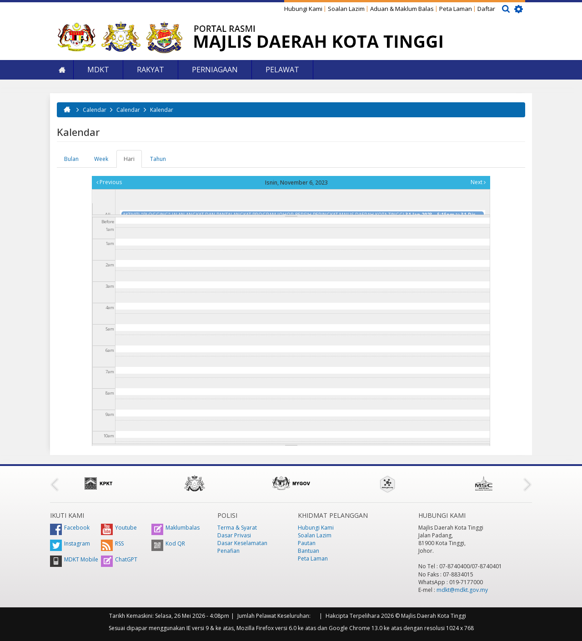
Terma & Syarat (237, 527)
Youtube (119, 527)
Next (478, 182)
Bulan (71, 159)
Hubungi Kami (303, 9)
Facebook (70, 527)
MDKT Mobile (74, 559)
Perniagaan (215, 70)
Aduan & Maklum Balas (402, 9)
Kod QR (168, 543)
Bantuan (308, 551)
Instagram (70, 543)
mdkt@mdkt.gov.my (462, 590)
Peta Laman (455, 9)
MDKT (98, 70)
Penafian (228, 551)
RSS (112, 543)
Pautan (307, 543)
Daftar (486, 9)
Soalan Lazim (346, 9)
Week (101, 159)
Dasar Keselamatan (242, 543)
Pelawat (282, 70)
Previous (109, 182)
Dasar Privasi (234, 535)
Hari (133, 161)
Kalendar (161, 110)
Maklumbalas (175, 527)
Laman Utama (62, 70)
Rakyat (150, 70)
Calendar (94, 110)
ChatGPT (119, 559)
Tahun (158, 159)
